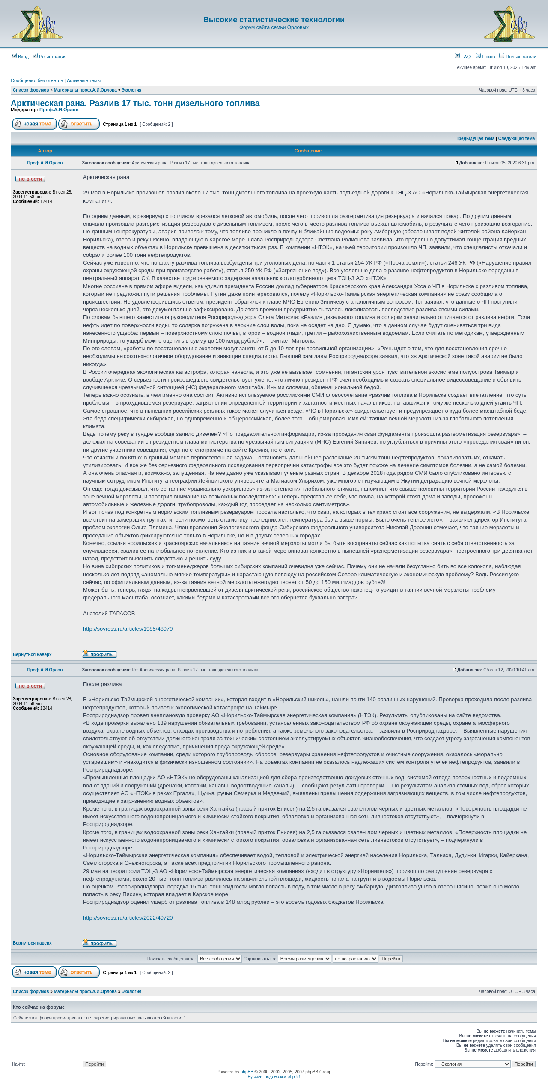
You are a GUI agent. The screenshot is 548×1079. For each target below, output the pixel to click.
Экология (131, 90)
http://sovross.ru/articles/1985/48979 (128, 629)
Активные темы (84, 80)
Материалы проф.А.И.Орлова (85, 90)
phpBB (247, 1072)
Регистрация (49, 56)
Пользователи (517, 56)
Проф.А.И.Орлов (58, 109)
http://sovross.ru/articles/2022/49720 (128, 918)
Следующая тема (516, 138)
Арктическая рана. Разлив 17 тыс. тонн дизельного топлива (135, 103)
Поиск (485, 56)
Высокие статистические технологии (274, 19)
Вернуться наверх (32, 654)
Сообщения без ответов (37, 80)
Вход (20, 56)
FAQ (463, 56)
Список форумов (31, 90)
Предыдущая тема (475, 138)
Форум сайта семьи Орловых (274, 27)
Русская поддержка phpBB (273, 1076)
